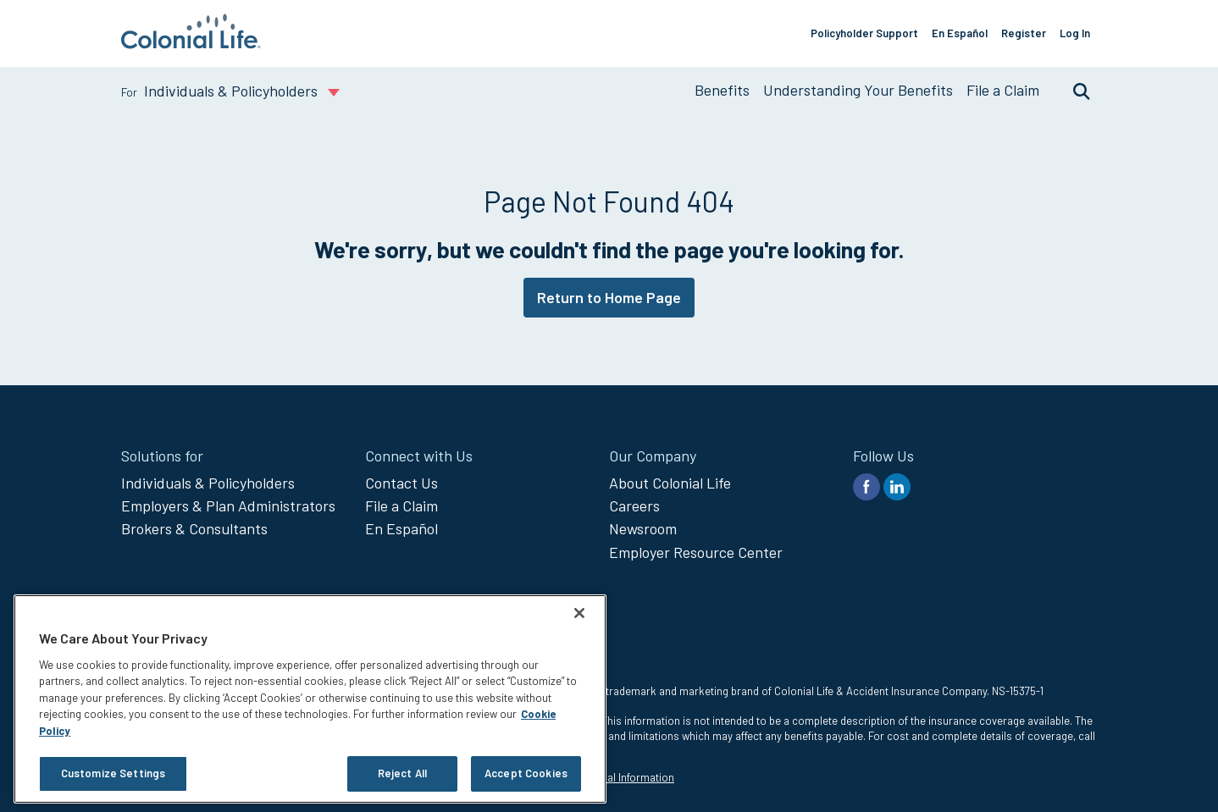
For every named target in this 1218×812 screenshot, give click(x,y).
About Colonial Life (670, 482)
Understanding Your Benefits (858, 89)
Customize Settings (113, 773)
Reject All (402, 773)
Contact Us (401, 482)
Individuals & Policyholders (208, 482)
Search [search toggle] (1073, 90)
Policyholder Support (864, 33)
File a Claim (1002, 89)
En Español (960, 33)
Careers (634, 505)
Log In (1075, 33)
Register (1023, 33)
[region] (310, 699)
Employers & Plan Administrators (228, 505)
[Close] (579, 613)
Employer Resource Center (696, 552)
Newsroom (643, 528)
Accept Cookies (525, 773)
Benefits (722, 89)
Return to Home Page (609, 297)
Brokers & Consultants (194, 528)
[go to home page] (191, 43)
